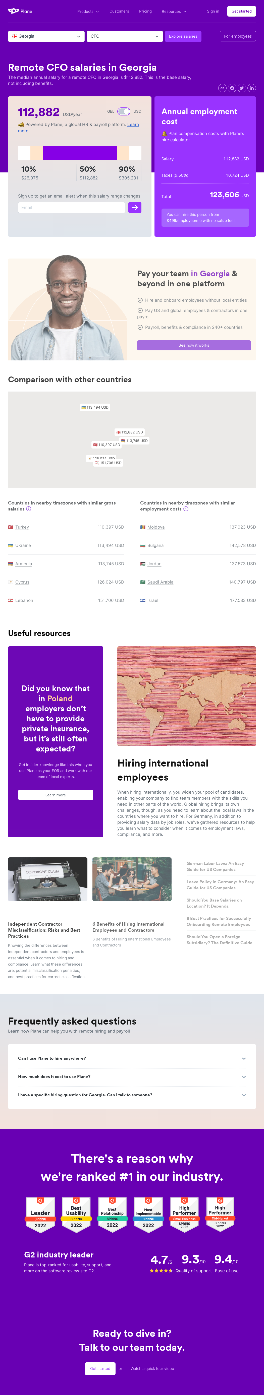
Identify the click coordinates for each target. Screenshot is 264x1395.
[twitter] (242, 88)
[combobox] (12, 36)
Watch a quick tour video (152, 1368)
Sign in (213, 11)
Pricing (145, 11)
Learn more (55, 794)
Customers (119, 11)
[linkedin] (252, 88)
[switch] (123, 111)
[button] (132, 435)
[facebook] (232, 88)
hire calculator (176, 139)
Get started (242, 11)
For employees (238, 36)
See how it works (194, 347)
